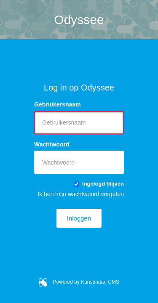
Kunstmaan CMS (100, 282)
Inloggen (79, 218)
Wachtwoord (51, 144)
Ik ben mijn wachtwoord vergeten (80, 194)
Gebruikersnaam (57, 104)
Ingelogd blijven (99, 184)
